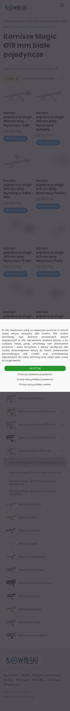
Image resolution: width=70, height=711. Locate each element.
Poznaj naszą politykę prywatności (35, 379)
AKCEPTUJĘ (35, 368)
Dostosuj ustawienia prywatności (35, 374)
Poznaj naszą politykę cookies (35, 384)
